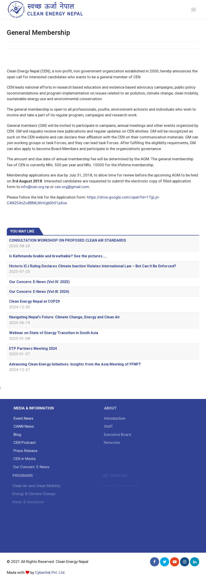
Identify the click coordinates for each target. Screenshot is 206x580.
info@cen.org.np (35, 186)
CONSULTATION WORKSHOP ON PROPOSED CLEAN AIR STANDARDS (67, 240)
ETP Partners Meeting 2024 (33, 348)
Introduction (113, 418)
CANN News (23, 426)
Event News (23, 418)
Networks (111, 442)
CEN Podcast (24, 442)
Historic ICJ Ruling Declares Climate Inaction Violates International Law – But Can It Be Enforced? (92, 266)
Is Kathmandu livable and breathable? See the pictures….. (58, 256)
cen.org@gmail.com (72, 186)
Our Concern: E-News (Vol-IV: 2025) (39, 282)
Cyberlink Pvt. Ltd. (50, 572)
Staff (107, 426)
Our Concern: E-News (30, 467)
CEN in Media (23, 458)
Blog (16, 434)
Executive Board (116, 434)
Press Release (25, 450)
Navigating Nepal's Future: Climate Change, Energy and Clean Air (64, 317)
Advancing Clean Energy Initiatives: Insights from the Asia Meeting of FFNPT (75, 364)
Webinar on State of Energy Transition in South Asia (53, 333)
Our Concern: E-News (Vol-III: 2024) (39, 291)
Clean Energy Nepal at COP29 (34, 301)
